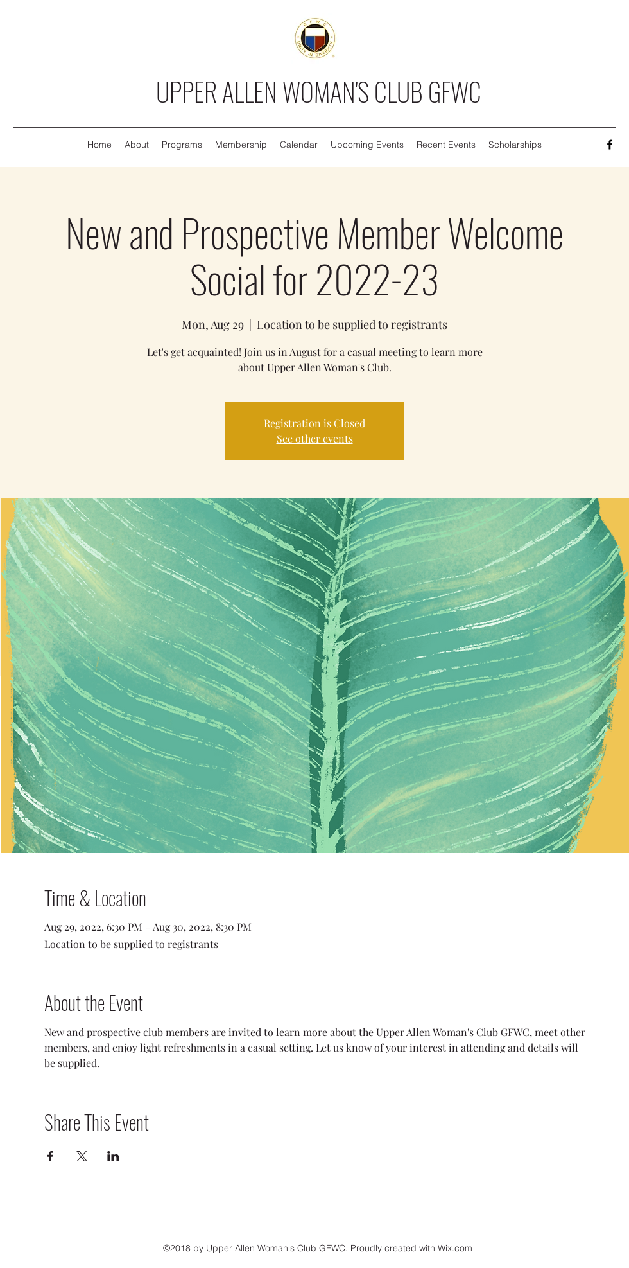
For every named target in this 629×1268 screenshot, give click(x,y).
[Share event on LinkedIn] (113, 1156)
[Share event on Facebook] (50, 1156)
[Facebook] (609, 144)
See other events (315, 438)
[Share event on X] (82, 1156)
